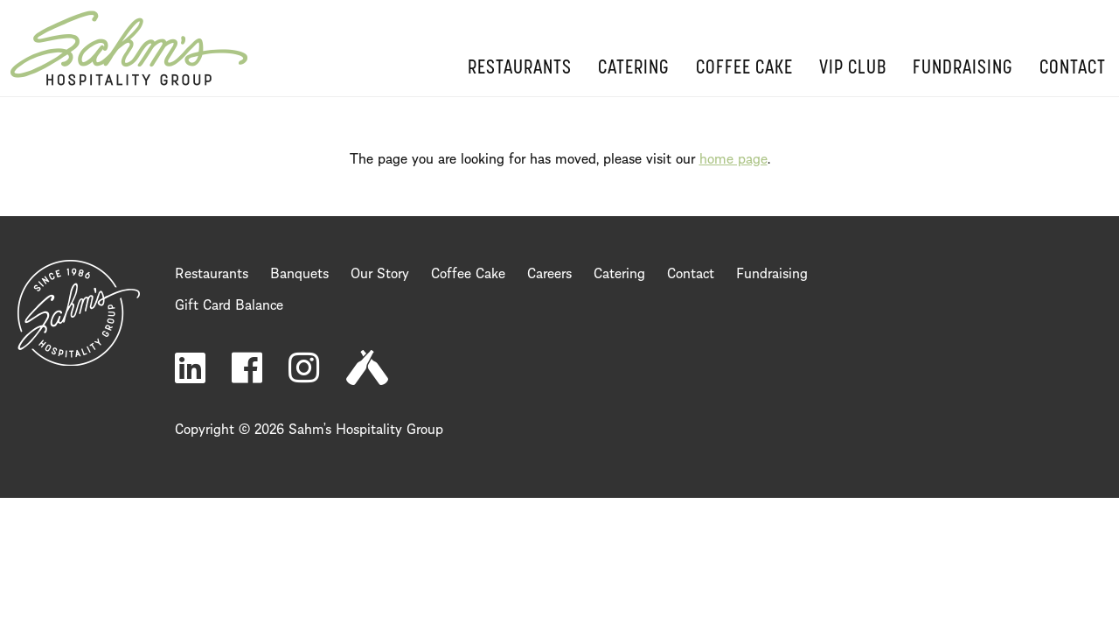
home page (733, 156)
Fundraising (963, 69)
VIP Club (852, 69)
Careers (549, 271)
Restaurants (520, 69)
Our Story (380, 271)
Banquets (299, 271)
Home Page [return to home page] (129, 48)
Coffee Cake (744, 69)
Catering (634, 69)
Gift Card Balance (229, 302)
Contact (1072, 69)
